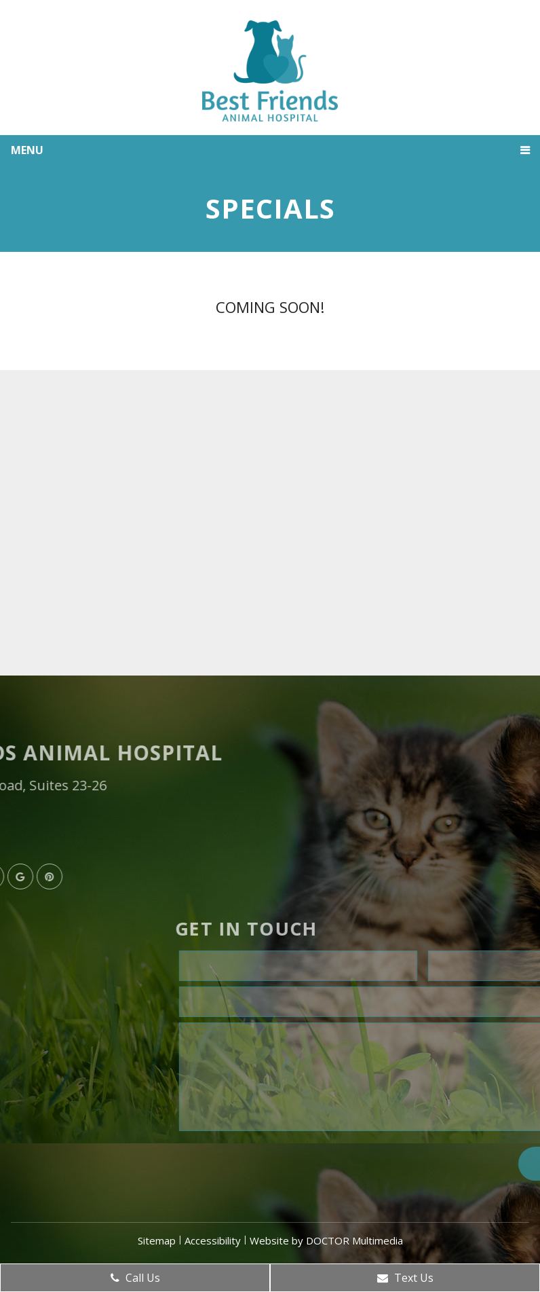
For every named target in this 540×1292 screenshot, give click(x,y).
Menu (27, 150)
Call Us (135, 1277)
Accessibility (213, 1240)
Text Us (405, 1277)
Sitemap (157, 1240)
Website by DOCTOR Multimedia (326, 1240)
